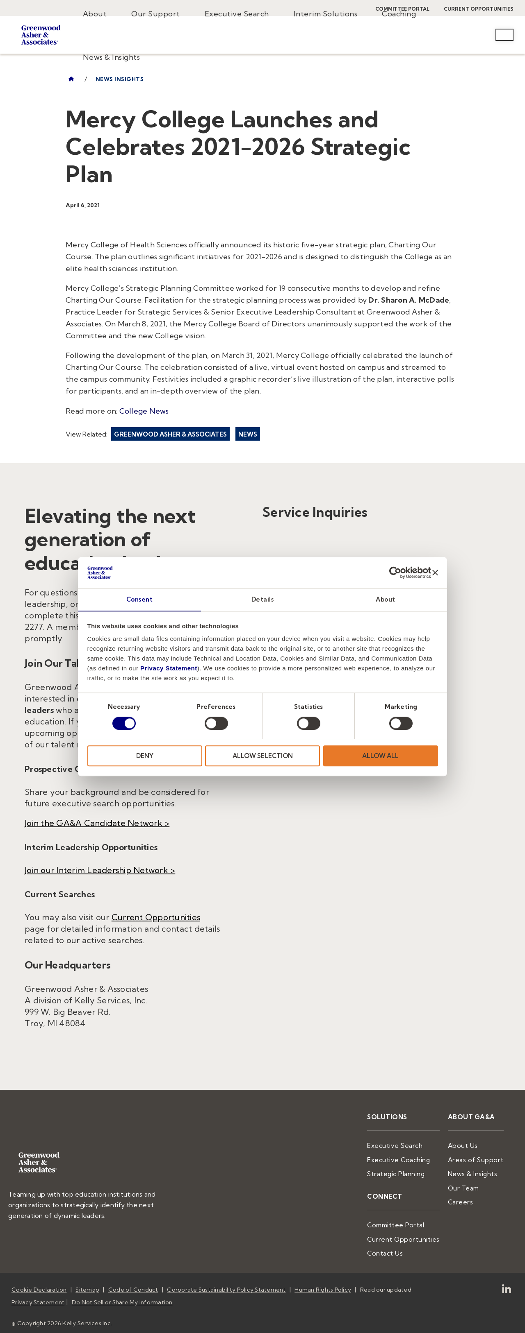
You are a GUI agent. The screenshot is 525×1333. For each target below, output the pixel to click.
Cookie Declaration (39, 1283)
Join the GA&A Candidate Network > (97, 823)
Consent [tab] (139, 599)
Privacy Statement (168, 668)
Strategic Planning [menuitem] (407, 1171)
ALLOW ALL (380, 756)
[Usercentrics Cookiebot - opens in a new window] (395, 572)
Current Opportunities (156, 917)
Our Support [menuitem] (155, 13)
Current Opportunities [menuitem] (413, 1234)
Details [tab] (262, 599)
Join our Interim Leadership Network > (100, 870)
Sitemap (87, 1283)
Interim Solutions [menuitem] (326, 13)
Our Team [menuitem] (468, 1184)
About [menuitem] (95, 13)
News (247, 434)
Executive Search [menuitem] (237, 13)
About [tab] (385, 599)
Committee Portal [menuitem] (407, 1220)
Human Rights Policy (322, 1283)
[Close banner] (435, 572)
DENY (144, 756)
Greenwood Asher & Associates (170, 434)
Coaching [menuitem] (399, 13)
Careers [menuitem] (465, 1198)
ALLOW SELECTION (263, 756)
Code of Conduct (133, 1283)
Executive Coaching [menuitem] (410, 1158)
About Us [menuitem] (467, 1144)
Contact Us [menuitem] (397, 1247)
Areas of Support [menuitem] (479, 1158)
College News (144, 411)
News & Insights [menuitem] (111, 57)
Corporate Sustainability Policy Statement (226, 1283)
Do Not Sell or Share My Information (122, 1293)
